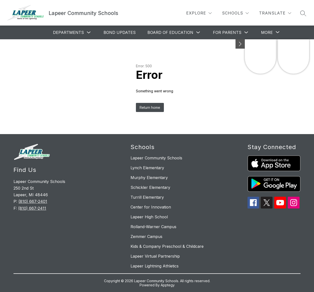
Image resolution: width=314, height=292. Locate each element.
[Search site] (303, 13)
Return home (150, 107)
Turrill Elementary (147, 197)
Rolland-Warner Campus (153, 226)
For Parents (227, 32)
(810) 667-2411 (32, 208)
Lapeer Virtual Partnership (155, 256)
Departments (68, 32)
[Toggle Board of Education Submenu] (198, 32)
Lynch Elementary (147, 167)
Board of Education (170, 32)
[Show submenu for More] (267, 32)
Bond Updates (120, 32)
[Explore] (199, 13)
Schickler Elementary (150, 187)
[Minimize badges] (240, 44)
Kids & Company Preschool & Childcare (167, 246)
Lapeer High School (149, 216)
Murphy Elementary (149, 177)
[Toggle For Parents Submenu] (246, 32)
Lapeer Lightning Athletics (155, 266)
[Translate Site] (275, 13)
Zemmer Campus (146, 236)
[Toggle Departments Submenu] (89, 32)
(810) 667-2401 (32, 201)
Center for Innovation (151, 207)
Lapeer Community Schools (156, 157)
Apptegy (168, 285)
